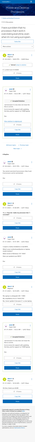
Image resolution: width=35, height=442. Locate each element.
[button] (31, 55)
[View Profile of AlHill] (11, 89)
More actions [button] (7, 46)
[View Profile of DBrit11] (11, 55)
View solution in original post (13, 121)
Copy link (17, 130)
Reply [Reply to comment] (17, 134)
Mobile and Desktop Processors (11, 18)
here (23, 411)
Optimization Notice (19, 428)
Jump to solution (18, 65)
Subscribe (17, 41)
